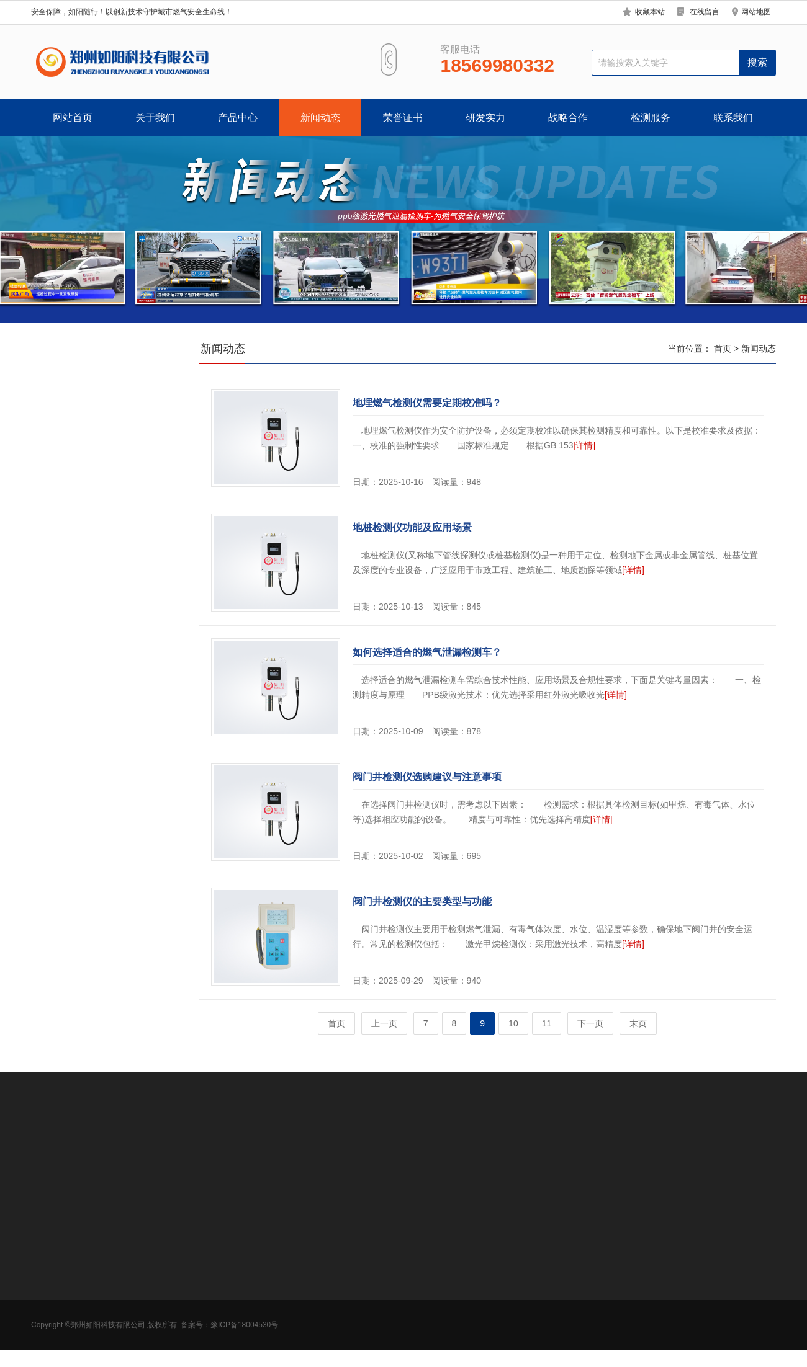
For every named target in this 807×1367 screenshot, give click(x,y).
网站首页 (72, 117)
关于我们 (155, 117)
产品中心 (238, 117)
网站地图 (756, 11)
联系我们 (733, 117)
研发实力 (485, 117)
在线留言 (704, 11)
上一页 (384, 1023)
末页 (638, 1023)
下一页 (590, 1023)
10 (513, 1023)
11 (547, 1023)
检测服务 (650, 117)
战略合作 (568, 117)
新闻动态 (320, 117)
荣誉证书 (403, 117)
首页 (722, 349)
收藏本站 (650, 11)
